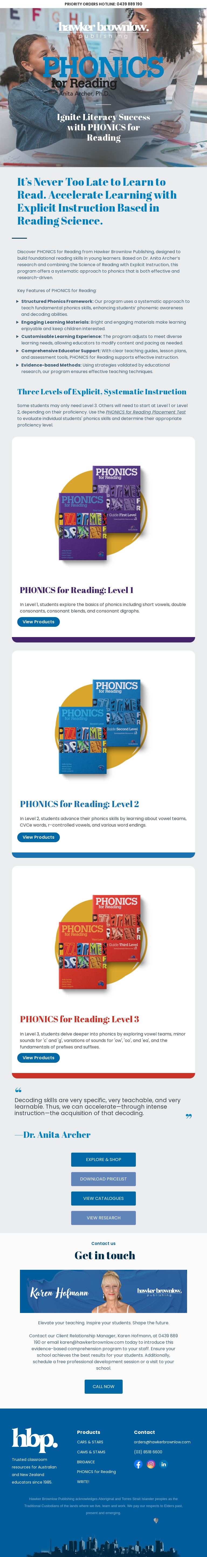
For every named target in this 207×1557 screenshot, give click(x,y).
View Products (38, 622)
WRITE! (83, 1481)
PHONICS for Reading (97, 1471)
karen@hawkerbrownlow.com (92, 1342)
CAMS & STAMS (91, 1452)
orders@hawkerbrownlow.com (162, 1442)
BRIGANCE (86, 1462)
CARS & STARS (90, 1442)
